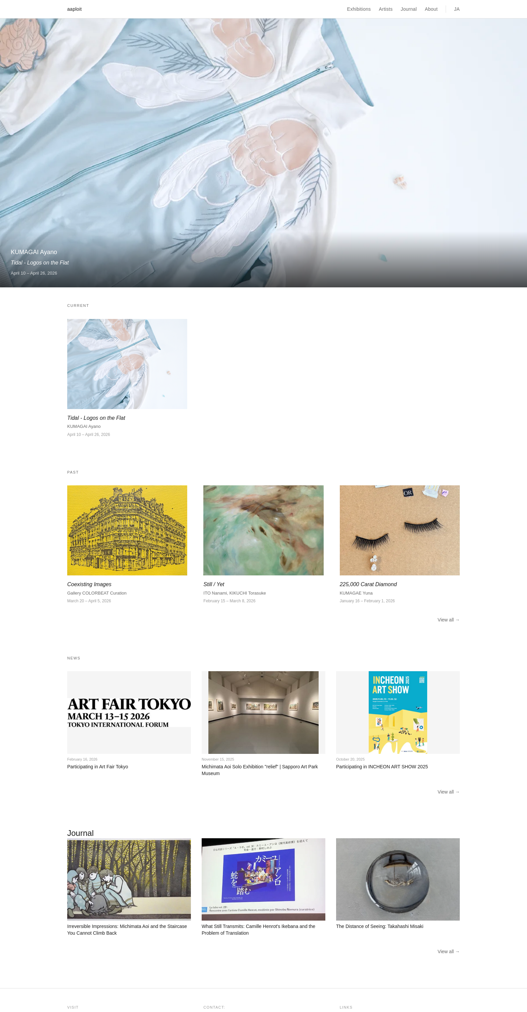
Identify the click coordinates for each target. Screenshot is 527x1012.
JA (457, 9)
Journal (409, 9)
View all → (449, 619)
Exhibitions (359, 9)
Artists (386, 9)
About (431, 9)
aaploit (74, 9)
